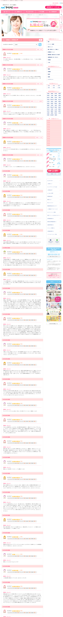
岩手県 (56, 93)
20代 (48, 86)
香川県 (48, 111)
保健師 (48, 76)
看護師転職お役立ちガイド (52, 205)
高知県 (56, 111)
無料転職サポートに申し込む (53, 7)
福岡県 (59, 111)
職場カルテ (49, 199)
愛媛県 (52, 111)
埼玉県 (56, 97)
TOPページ (7, 11)
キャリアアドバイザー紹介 (52, 186)
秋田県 (48, 95)
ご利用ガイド (19, 11)
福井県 (52, 101)
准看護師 (49, 71)
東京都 (48, 99)
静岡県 (52, 103)
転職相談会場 (49, 196)
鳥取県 (56, 107)
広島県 (52, 109)
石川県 (48, 101)
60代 (53, 88)
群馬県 (52, 97)
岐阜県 (48, 103)
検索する (40, 44)
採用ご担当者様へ (56, 3)
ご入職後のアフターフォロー (52, 209)
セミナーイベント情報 (51, 212)
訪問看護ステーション (51, 52)
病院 (48, 41)
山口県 (56, 109)
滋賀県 (48, 105)
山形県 (52, 95)
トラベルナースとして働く (52, 234)
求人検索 (42, 11)
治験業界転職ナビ (50, 224)
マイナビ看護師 (5, 14)
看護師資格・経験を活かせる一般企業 (53, 54)
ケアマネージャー (50, 79)
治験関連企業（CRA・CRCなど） (52, 57)
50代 (48, 88)
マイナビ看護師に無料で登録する (53, 171)
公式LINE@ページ (57, 242)
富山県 (59, 99)
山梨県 (56, 101)
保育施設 (49, 59)
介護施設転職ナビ (50, 231)
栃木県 (48, 97)
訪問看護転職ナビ (50, 218)
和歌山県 (51, 107)
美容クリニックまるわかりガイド (53, 215)
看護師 (48, 69)
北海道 (48, 93)
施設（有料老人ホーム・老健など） (53, 49)
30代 (53, 86)
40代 (58, 86)
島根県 (59, 107)
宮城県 (59, 93)
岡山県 (48, 109)
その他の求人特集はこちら (53, 323)
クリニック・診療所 (50, 44)
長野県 (59, 101)
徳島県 (59, 109)
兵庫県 (59, 105)
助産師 (48, 74)
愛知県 (56, 103)
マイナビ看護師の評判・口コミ (14, 14)
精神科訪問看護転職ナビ (51, 221)
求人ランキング (50, 202)
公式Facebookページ (50, 242)
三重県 (59, 103)
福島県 (56, 95)
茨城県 (59, 95)
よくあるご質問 (50, 193)
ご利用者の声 (53, 11)
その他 (48, 62)
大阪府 (56, 105)
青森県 (52, 93)
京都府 (52, 105)
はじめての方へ (30, 11)
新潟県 (56, 99)
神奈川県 (51, 99)
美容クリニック (50, 46)
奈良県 (48, 107)
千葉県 (59, 97)
